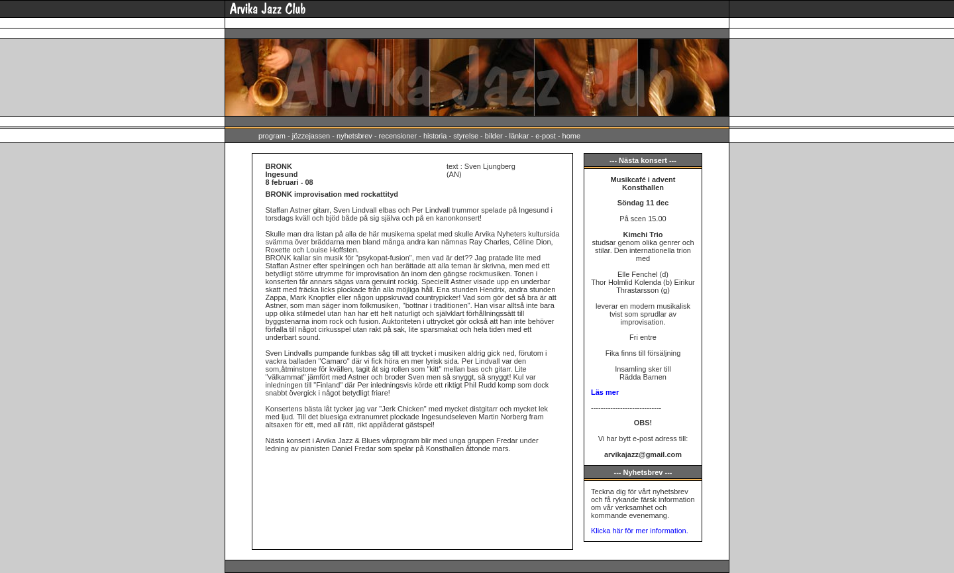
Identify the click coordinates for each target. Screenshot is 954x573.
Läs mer (605, 392)
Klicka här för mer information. (639, 531)
